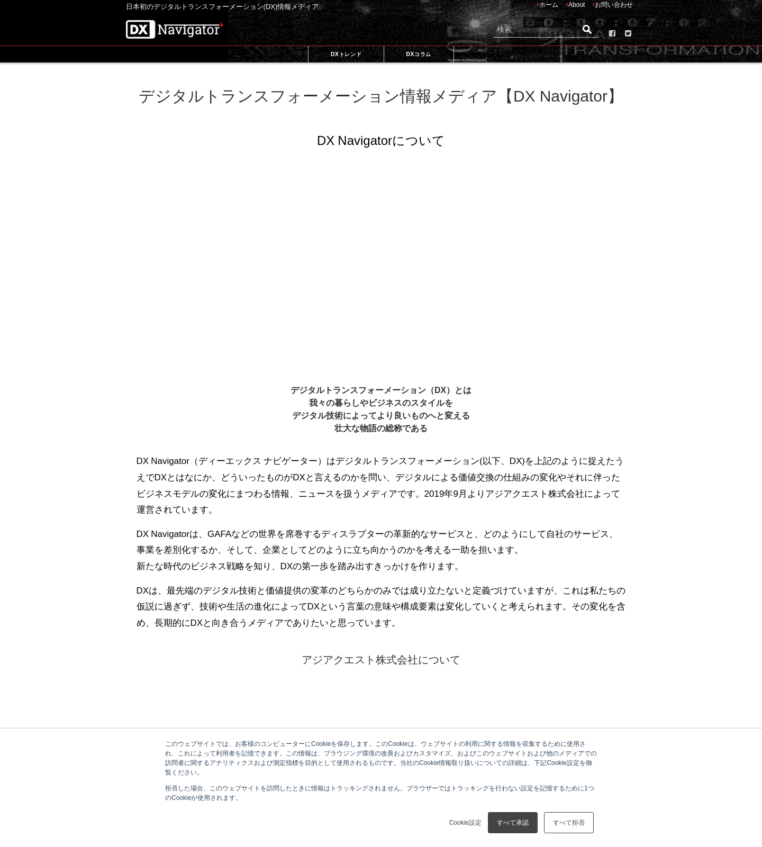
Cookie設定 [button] (465, 822)
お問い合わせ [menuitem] (614, 5)
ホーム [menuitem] (548, 5)
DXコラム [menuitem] (418, 54)
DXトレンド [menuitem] (346, 54)
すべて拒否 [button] (569, 822)
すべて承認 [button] (513, 822)
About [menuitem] (576, 5)
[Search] (546, 29)
